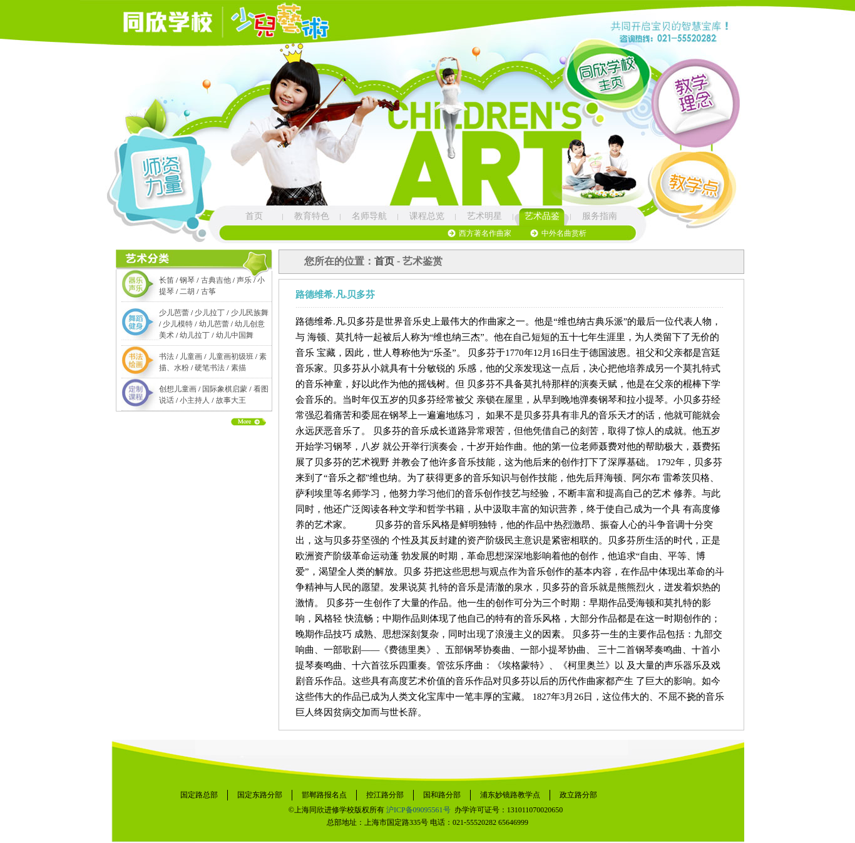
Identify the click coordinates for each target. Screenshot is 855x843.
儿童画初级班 (230, 356)
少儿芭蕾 (174, 312)
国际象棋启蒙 (224, 389)
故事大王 (231, 400)
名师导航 (369, 216)
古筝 (208, 291)
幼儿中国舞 (234, 335)
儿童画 (191, 356)
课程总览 (426, 216)
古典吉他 (216, 280)
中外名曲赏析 (563, 233)
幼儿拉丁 (195, 335)
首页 (254, 216)
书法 (166, 356)
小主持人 (195, 400)
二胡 (187, 291)
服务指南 (599, 216)
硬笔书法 (210, 367)
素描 (238, 367)
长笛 (166, 280)
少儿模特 (178, 324)
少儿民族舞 (250, 312)
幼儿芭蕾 (214, 324)
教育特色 (311, 216)
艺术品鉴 (542, 216)
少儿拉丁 (210, 312)
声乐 (244, 280)
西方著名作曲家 (485, 233)
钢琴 (187, 280)
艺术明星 (484, 216)
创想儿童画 (178, 389)
